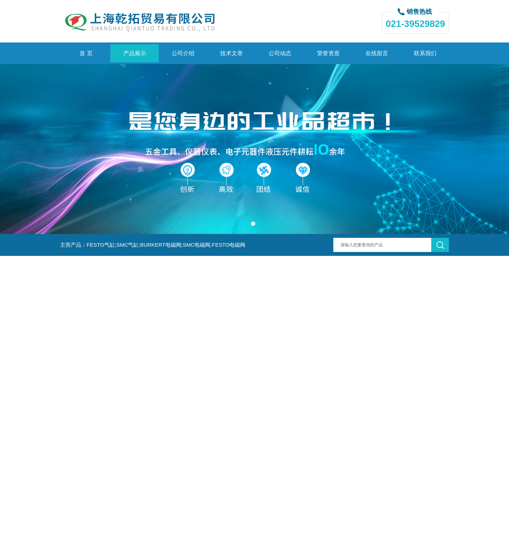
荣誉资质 (328, 53)
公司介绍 (183, 53)
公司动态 (280, 53)
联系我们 (425, 53)
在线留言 (376, 53)
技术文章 (231, 53)
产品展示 (134, 53)
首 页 (86, 53)
